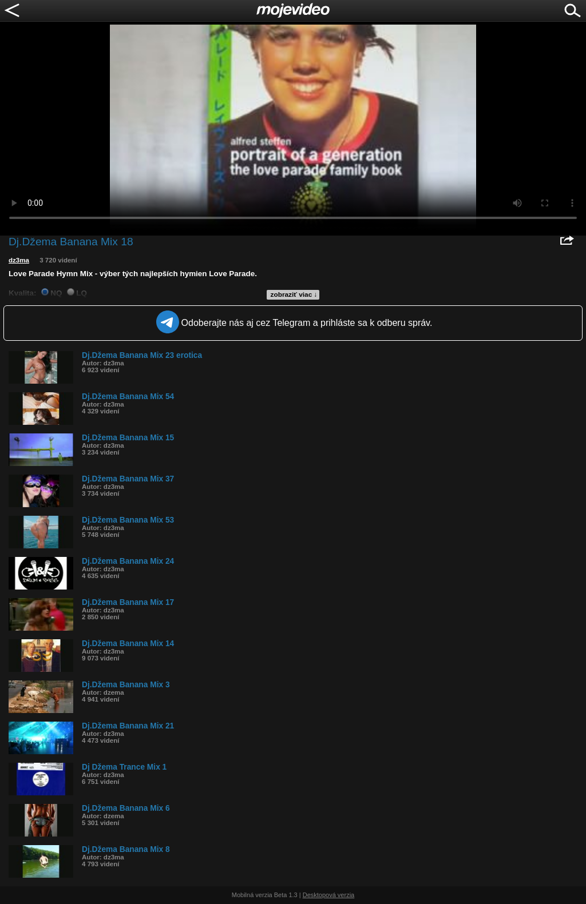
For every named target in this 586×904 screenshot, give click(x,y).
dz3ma (19, 260)
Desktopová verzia (329, 894)
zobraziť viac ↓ (294, 294)
